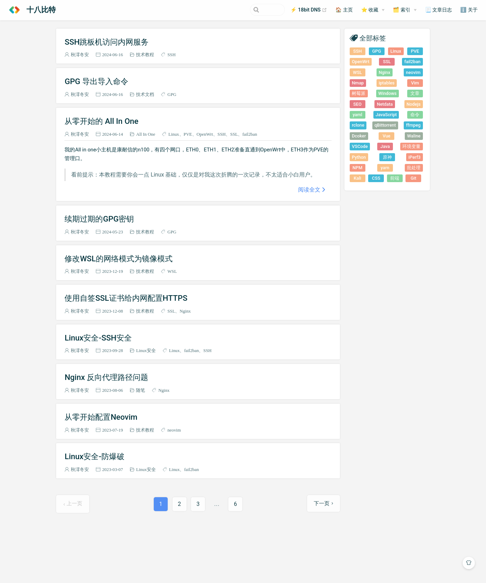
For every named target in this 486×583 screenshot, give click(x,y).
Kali (357, 178)
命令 (414, 114)
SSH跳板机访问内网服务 (106, 41)
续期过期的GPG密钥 (99, 218)
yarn (385, 167)
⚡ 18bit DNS (308, 10)
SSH (171, 54)
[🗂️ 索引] (405, 10)
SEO (357, 104)
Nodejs (413, 104)
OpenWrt (205, 134)
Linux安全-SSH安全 (98, 337)
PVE (188, 134)
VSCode (360, 146)
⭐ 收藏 (370, 10)
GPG (171, 94)
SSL (234, 134)
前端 (394, 178)
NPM (357, 167)
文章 (414, 93)
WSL (172, 271)
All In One (145, 134)
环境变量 (411, 146)
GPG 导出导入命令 (96, 81)
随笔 (140, 390)
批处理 (413, 167)
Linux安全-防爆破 (94, 456)
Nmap (358, 82)
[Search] (249, 10)
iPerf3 (415, 157)
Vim (415, 82)
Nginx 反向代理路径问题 (106, 377)
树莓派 (358, 93)
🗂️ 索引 (401, 10)
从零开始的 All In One (101, 121)
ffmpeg (413, 125)
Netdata (385, 104)
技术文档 (145, 94)
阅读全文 (309, 189)
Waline (413, 136)
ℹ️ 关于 (469, 10)
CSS (376, 178)
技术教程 (145, 54)
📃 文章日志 (438, 10)
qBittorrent (385, 125)
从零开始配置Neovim (100, 416)
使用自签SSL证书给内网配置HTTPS (125, 297)
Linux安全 (146, 350)
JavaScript (386, 114)
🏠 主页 (344, 10)
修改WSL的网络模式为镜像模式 (118, 258)
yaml (357, 114)
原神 (387, 157)
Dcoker (359, 136)
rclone (358, 125)
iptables (387, 82)
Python (359, 157)
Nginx (185, 311)
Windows (387, 93)
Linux (173, 134)
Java (385, 146)
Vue (386, 136)
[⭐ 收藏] (373, 10)
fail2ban (249, 134)
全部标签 (372, 38)
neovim (174, 430)
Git (413, 178)
